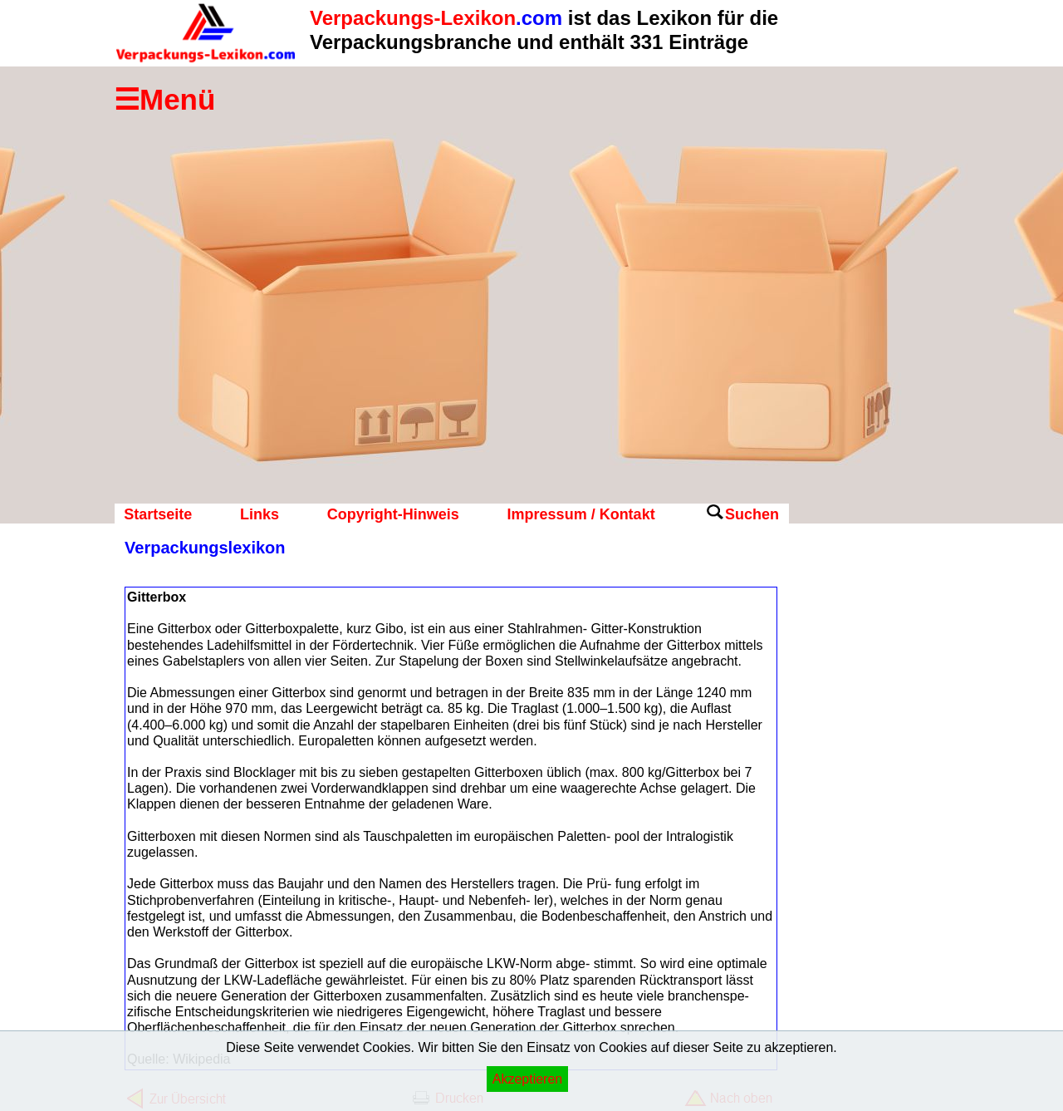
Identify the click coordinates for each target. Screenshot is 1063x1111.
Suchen (752, 514)
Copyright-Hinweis (393, 514)
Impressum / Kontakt (581, 514)
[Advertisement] (855, 802)
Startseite (158, 514)
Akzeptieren (527, 1079)
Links (259, 514)
